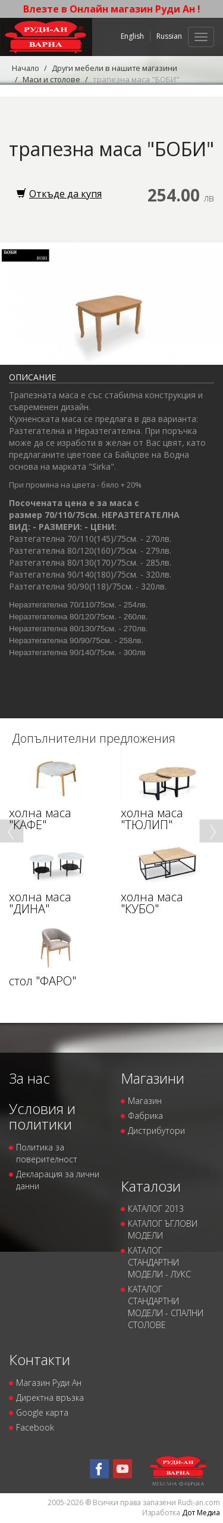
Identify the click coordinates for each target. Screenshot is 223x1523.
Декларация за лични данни (57, 1180)
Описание (32, 377)
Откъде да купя (59, 193)
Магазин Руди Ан (48, 1382)
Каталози (151, 1186)
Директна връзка (50, 1397)
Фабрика (145, 1115)
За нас (29, 1078)
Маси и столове (52, 79)
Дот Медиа (201, 1513)
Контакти (39, 1359)
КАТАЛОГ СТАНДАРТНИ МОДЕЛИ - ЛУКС (159, 1262)
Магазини (152, 1078)
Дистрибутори (156, 1130)
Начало (26, 68)
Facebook (35, 1427)
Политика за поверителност (46, 1153)
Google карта (42, 1412)
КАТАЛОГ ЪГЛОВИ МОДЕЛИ (162, 1229)
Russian (169, 36)
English (132, 36)
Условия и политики (42, 1116)
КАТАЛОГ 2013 (156, 1208)
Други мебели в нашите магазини (117, 68)
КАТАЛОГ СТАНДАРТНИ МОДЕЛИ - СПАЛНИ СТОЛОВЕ (165, 1306)
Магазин (145, 1100)
